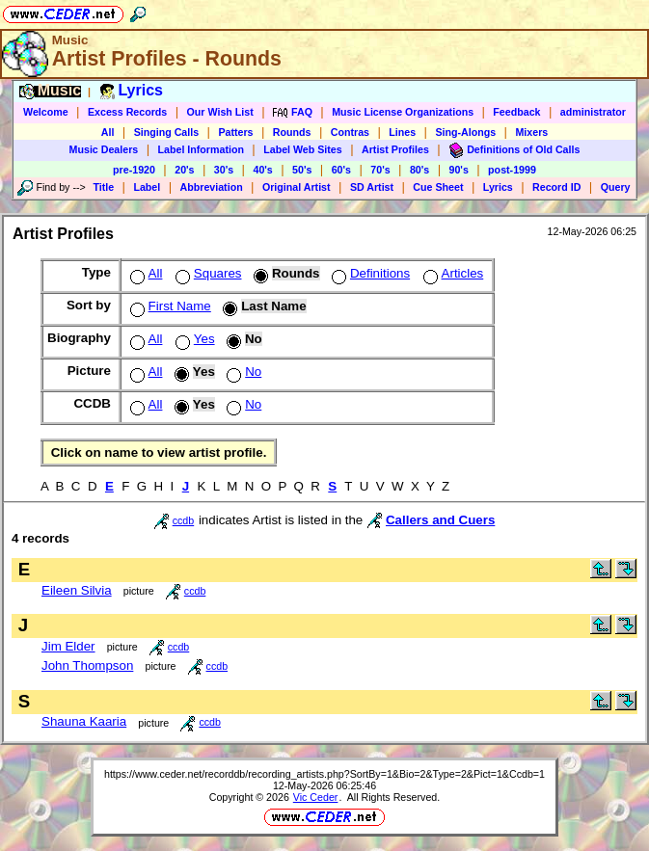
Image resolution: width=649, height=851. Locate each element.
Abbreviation (211, 187)
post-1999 (512, 169)
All (108, 132)
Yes (193, 339)
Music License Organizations (402, 112)
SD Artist (371, 187)
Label (146, 187)
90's (459, 169)
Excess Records (127, 112)
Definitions (369, 273)
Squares (207, 273)
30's (223, 169)
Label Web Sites (302, 149)
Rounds (292, 132)
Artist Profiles (395, 149)
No (242, 371)
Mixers (531, 132)
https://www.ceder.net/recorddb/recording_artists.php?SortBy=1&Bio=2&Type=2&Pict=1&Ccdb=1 (324, 774)
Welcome (45, 112)
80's (419, 169)
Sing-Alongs (465, 132)
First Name (168, 306)
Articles (451, 273)
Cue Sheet (438, 187)
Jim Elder (68, 646)
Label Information (201, 149)
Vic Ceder (315, 797)
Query (616, 187)
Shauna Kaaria (83, 721)
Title (103, 187)
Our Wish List (220, 112)
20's (184, 169)
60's (341, 169)
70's (380, 169)
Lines (402, 132)
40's (262, 169)
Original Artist (296, 187)
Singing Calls (167, 132)
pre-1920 (134, 169)
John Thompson (87, 665)
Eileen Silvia (76, 590)
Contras (350, 132)
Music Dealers (104, 149)
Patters (235, 132)
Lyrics (498, 187)
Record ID (556, 187)
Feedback (516, 112)
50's (301, 169)
